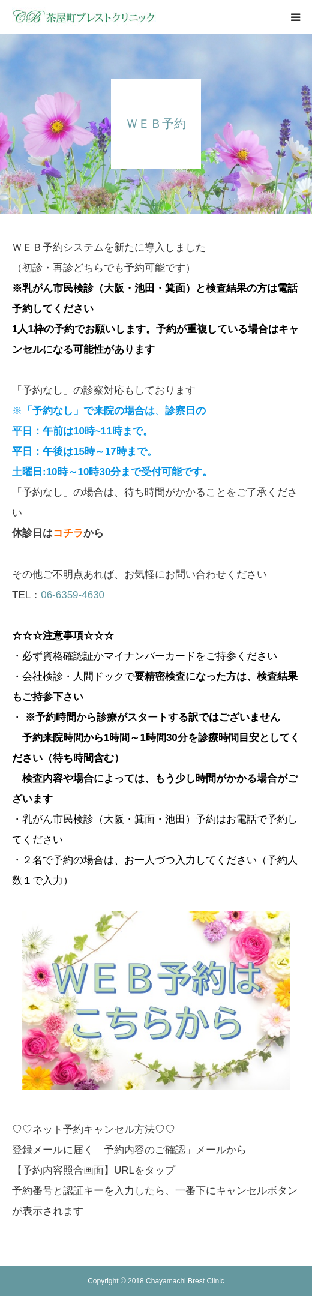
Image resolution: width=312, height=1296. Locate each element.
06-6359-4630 (72, 595)
